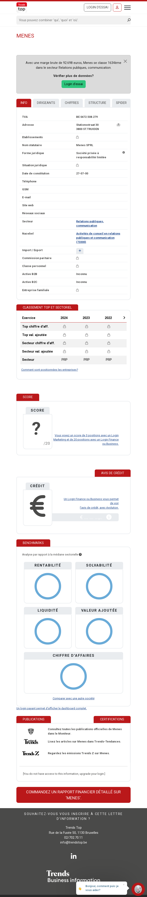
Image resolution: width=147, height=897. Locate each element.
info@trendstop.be (73, 842)
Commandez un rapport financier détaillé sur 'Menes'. (73, 795)
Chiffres (72, 103)
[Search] (72, 20)
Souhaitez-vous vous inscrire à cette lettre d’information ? (73, 816)
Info (23, 103)
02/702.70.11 (73, 838)
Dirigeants (46, 103)
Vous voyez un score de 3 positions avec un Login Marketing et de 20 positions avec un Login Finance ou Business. (86, 439)
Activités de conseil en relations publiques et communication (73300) (98, 238)
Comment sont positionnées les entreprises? (49, 369)
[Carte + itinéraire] (118, 124)
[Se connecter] (117, 7)
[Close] (125, 61)
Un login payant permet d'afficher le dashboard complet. (51, 708)
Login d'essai (97, 7)
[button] (79, 251)
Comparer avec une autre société (74, 698)
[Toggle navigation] (126, 7)
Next (124, 318)
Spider (121, 103)
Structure (97, 103)
